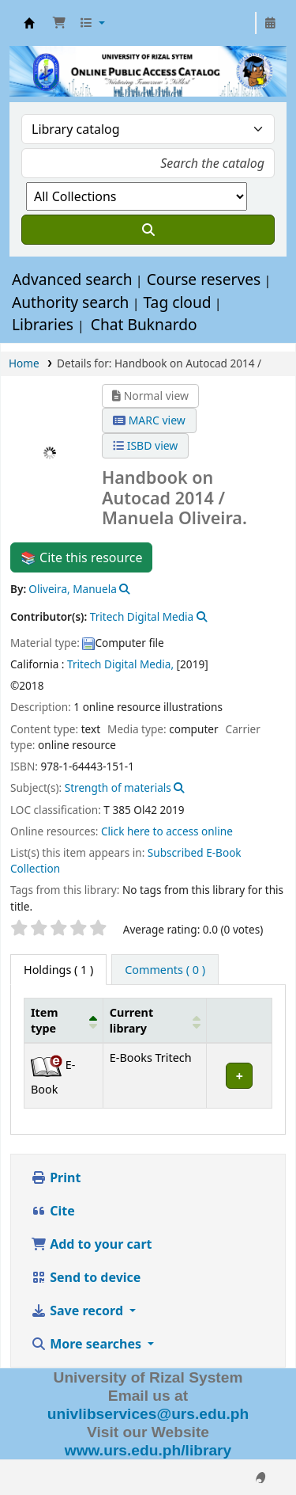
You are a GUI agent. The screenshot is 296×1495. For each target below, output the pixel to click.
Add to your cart (91, 1244)
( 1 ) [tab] (58, 969)
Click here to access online (167, 831)
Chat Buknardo (144, 324)
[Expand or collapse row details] (239, 1076)
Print (56, 1177)
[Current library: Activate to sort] (155, 1021)
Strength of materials (118, 787)
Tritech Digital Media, (120, 663)
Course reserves (204, 279)
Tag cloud (177, 302)
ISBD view (145, 445)
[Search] (148, 230)
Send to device (86, 1277)
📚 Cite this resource (81, 557)
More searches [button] (87, 1343)
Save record (78, 1310)
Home (24, 363)
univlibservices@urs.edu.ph (148, 1414)
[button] (59, 23)
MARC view (149, 420)
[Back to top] (248, 1446)
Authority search (70, 302)
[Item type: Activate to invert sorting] (63, 1021)
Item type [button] (44, 1020)
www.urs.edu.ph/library (148, 1450)
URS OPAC (29, 23)
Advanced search (72, 279)
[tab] (165, 970)
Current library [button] (131, 1020)
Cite (53, 1210)
